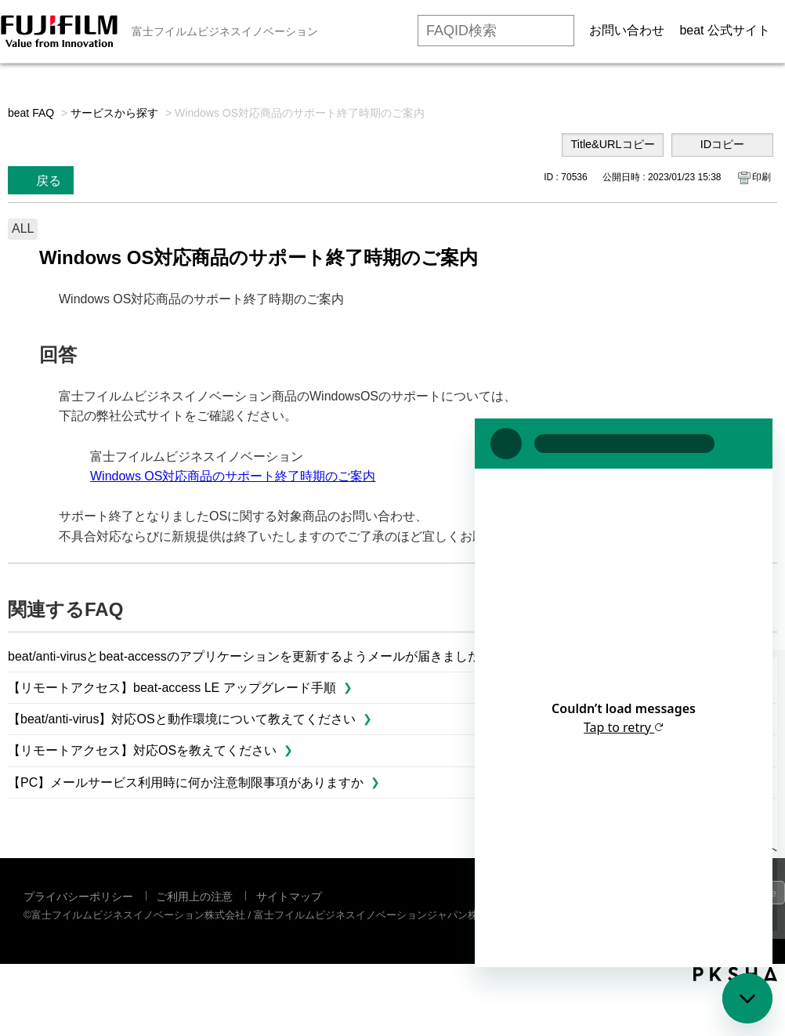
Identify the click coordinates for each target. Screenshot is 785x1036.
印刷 (761, 177)
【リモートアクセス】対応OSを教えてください (142, 750)
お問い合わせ (626, 30)
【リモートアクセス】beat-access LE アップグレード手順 (172, 687)
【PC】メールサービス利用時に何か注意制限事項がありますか (186, 782)
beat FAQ (31, 113)
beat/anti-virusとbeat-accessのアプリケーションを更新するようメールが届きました (244, 656)
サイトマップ (289, 896)
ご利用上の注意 (194, 896)
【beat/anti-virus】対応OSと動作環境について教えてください (182, 719)
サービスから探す (114, 113)
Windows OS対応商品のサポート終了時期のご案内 (232, 476)
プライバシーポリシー (78, 896)
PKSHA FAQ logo (735, 974)
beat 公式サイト (724, 30)
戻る (48, 180)
